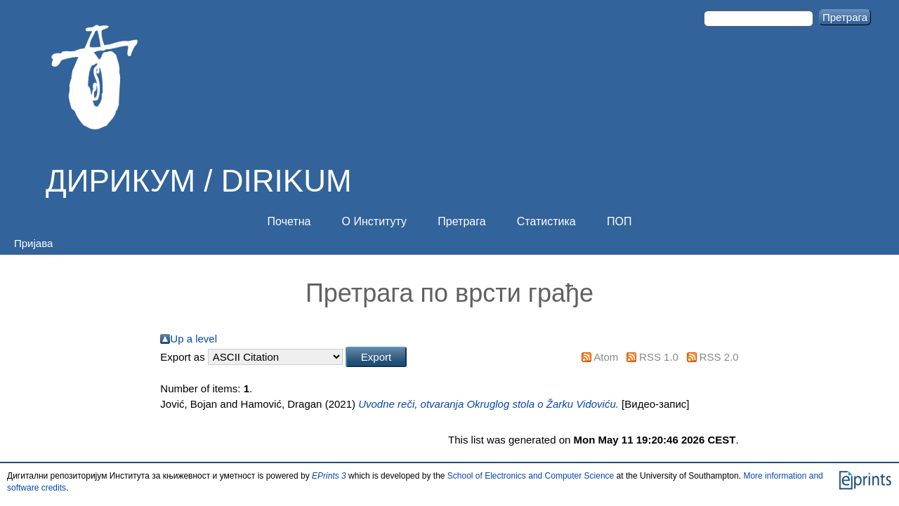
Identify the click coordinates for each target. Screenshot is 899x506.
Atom (605, 357)
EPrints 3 (329, 476)
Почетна (289, 221)
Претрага (461, 221)
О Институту (374, 221)
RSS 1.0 (658, 357)
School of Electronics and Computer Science (530, 476)
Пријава (33, 243)
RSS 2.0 (719, 357)
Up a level (193, 339)
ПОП (619, 221)
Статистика (546, 221)
